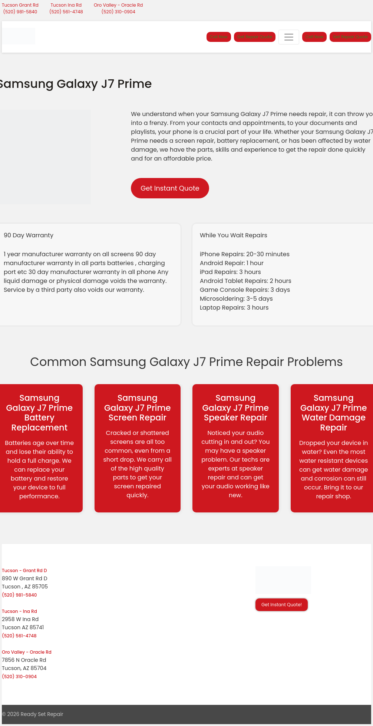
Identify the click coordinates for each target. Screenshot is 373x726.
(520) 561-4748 (66, 12)
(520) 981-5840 (20, 12)
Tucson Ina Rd (66, 5)
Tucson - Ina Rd (19, 611)
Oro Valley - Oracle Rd (118, 5)
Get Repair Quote (254, 37)
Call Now (219, 37)
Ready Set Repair (42, 714)
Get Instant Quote (170, 188)
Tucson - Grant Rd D (24, 570)
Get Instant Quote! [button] (281, 604)
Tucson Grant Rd (20, 5)
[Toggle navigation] (288, 37)
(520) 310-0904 (118, 12)
